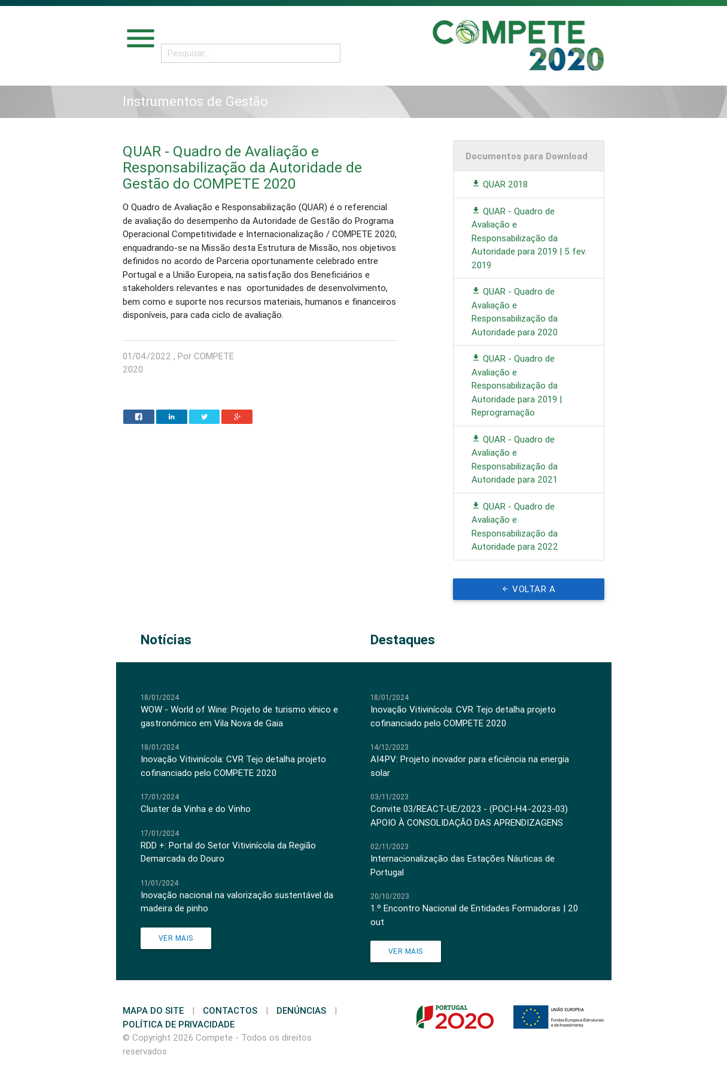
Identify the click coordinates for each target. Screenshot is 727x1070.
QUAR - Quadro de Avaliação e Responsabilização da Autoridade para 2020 (515, 312)
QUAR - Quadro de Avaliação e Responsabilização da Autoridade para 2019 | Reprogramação (517, 385)
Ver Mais (176, 937)
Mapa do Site (153, 1010)
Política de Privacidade (179, 1024)
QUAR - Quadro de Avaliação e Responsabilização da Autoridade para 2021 (515, 460)
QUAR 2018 (500, 184)
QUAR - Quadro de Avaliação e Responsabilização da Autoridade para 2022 (515, 527)
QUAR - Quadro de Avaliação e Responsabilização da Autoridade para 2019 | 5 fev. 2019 (529, 238)
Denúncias (301, 1010)
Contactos (230, 1010)
